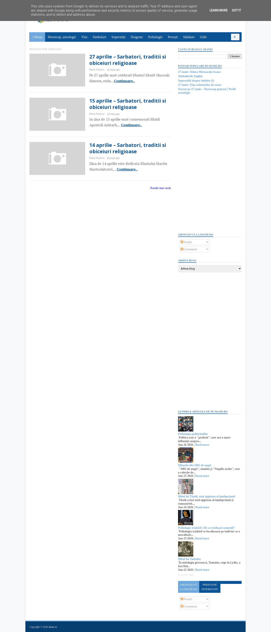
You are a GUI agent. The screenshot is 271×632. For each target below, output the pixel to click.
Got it (236, 10)
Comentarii (188, 249)
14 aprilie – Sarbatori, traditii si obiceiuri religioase (124, 148)
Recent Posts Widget (186, 575)
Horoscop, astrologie (62, 37)
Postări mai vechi (158, 188)
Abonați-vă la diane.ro (188, 587)
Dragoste (137, 37)
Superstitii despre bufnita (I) (196, 80)
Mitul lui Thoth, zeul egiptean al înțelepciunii (206, 496)
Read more (202, 444)
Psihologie (155, 37)
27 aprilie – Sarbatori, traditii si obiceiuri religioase (124, 59)
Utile (203, 37)
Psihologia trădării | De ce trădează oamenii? (206, 527)
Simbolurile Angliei (190, 76)
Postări (186, 242)
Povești (173, 37)
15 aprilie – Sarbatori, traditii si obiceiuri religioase (124, 104)
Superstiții (119, 37)
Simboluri (99, 37)
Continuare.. (121, 81)
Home (38, 37)
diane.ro (53, 626)
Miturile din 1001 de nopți (194, 465)
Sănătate (189, 37)
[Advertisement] (209, 163)
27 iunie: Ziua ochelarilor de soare (199, 84)
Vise (84, 37)
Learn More (219, 10)
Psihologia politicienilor (193, 434)
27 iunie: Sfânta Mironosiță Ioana (199, 72)
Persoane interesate (209, 587)
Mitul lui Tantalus (189, 559)
